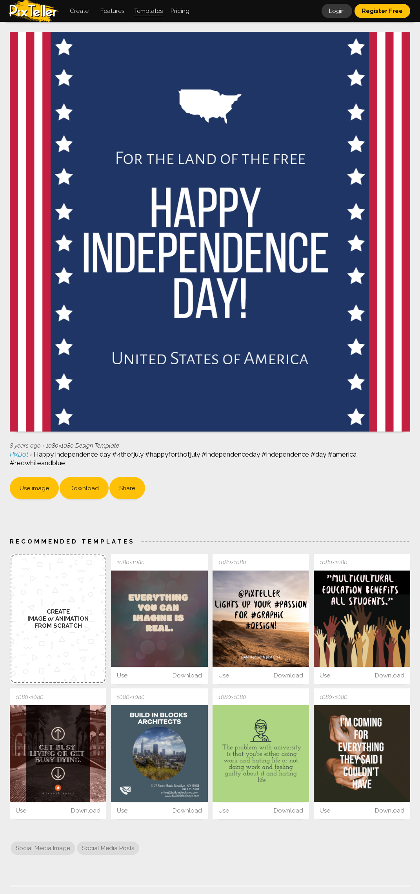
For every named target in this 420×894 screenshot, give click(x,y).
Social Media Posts (108, 848)
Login (337, 10)
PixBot (20, 454)
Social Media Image (43, 848)
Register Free (382, 10)
